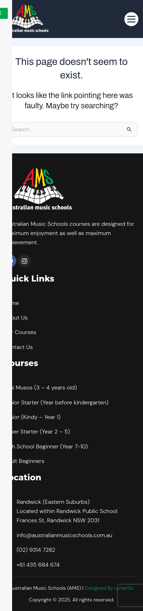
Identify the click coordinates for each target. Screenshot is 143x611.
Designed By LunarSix (109, 588)
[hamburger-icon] (129, 19)
